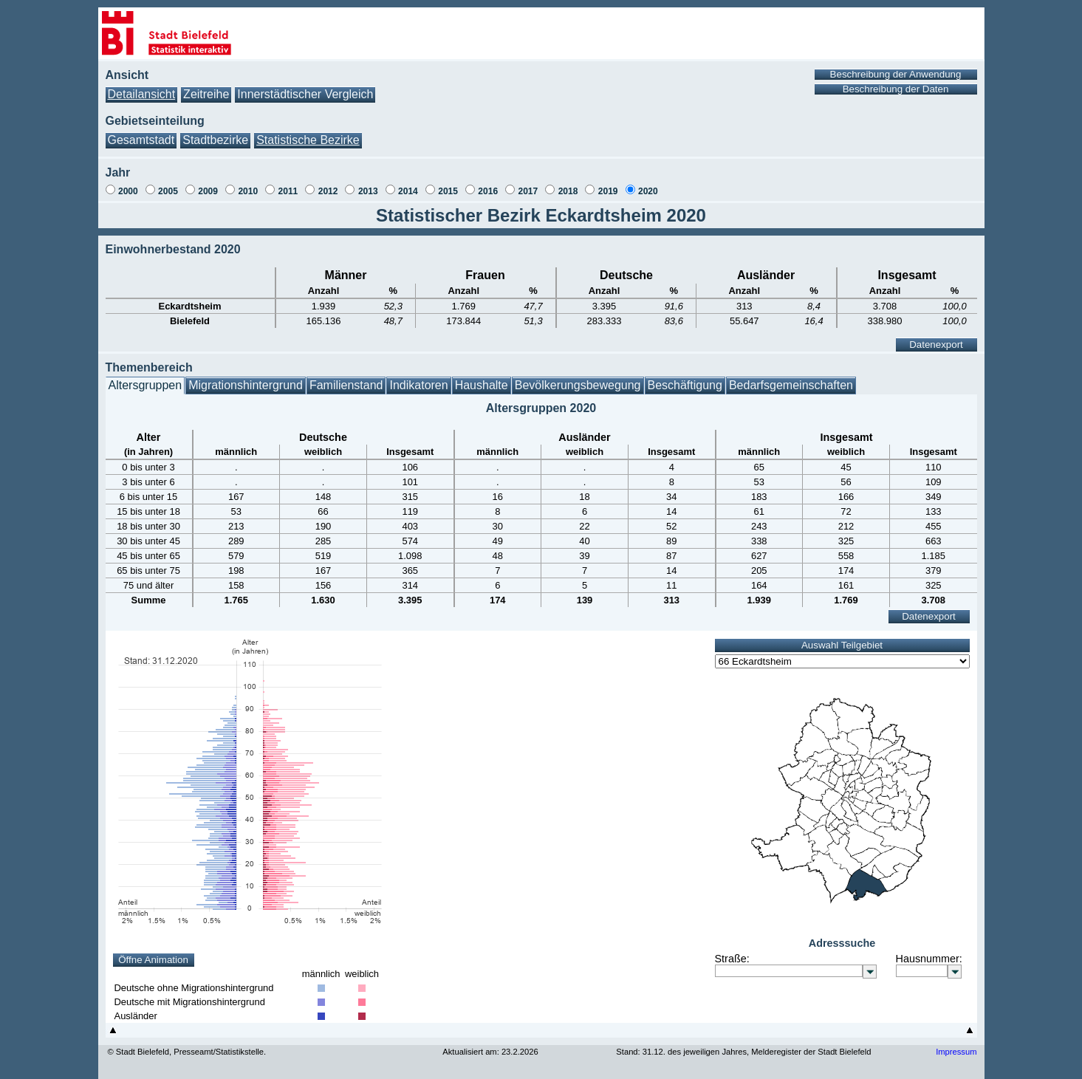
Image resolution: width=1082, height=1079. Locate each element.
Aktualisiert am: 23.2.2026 (490, 1051)
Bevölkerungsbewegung (578, 385)
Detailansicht (142, 94)
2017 (528, 191)
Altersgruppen (145, 385)
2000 (128, 191)
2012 (328, 191)
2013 (368, 191)
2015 (448, 191)
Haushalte (481, 385)
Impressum (956, 1051)
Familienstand (346, 385)
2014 (408, 191)
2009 (208, 191)
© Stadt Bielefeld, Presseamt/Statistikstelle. (187, 1051)
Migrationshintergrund (245, 385)
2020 (648, 191)
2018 (568, 191)
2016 (488, 191)
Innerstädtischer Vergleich (305, 94)
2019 (608, 191)
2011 (288, 191)
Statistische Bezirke (308, 140)
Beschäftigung (685, 385)
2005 (168, 191)
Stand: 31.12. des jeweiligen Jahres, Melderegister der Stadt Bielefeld (743, 1051)
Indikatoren (418, 385)
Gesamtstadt (141, 140)
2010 (248, 191)
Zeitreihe (206, 94)
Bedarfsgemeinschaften (791, 385)
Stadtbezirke (215, 140)
